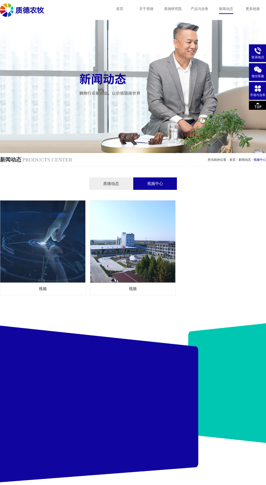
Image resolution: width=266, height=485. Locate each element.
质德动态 (111, 183)
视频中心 (155, 183)
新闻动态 (245, 159)
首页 (232, 159)
